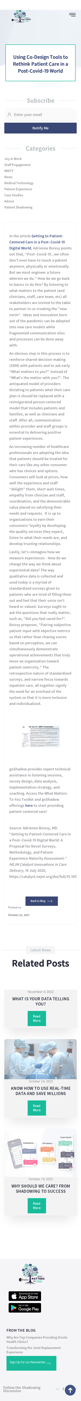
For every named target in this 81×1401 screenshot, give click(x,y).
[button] (72, 15)
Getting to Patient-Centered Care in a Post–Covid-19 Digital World (37, 242)
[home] (19, 15)
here (29, 805)
